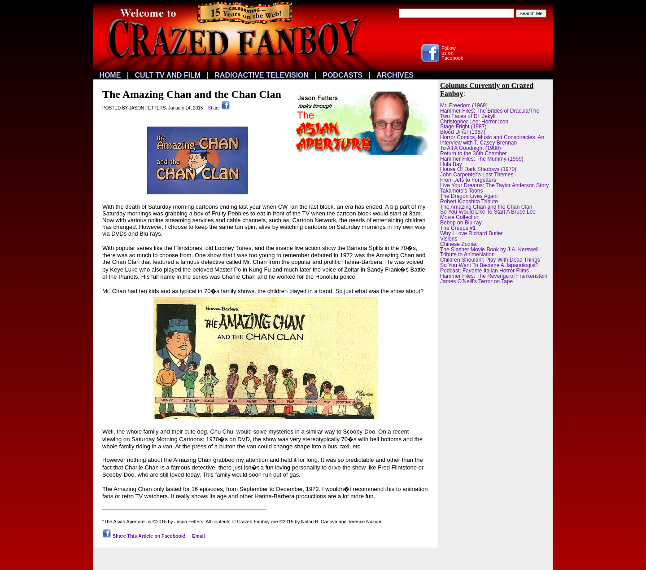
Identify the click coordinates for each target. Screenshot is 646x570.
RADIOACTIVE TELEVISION (261, 75)
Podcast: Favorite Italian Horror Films (484, 270)
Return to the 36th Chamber (473, 153)
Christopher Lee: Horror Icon (474, 121)
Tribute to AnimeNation (467, 254)
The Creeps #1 (458, 228)
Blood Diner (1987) (462, 132)
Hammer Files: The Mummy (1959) (482, 159)
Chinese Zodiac (458, 244)
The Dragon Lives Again (469, 196)
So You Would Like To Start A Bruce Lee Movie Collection (488, 214)
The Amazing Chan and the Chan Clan (486, 207)
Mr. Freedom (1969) (464, 105)
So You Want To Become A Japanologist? (489, 265)
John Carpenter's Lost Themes (477, 174)
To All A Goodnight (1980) (470, 148)
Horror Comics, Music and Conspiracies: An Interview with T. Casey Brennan (492, 140)
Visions (448, 239)
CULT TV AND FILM (168, 75)
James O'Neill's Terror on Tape (476, 281)
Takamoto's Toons (461, 191)
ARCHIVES (395, 75)
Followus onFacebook (452, 53)
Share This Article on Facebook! (143, 536)
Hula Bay (451, 164)
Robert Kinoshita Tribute (469, 201)
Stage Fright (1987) (463, 126)
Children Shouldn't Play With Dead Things (490, 260)
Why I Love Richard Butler (471, 233)
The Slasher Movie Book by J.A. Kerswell (489, 249)
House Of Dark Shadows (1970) (478, 169)
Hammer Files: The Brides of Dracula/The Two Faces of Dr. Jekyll (489, 113)
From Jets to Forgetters (468, 180)
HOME (110, 75)
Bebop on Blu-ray (461, 222)
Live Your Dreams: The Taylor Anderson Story (494, 185)
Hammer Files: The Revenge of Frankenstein (493, 276)
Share (219, 107)
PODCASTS (342, 75)
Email (198, 536)
